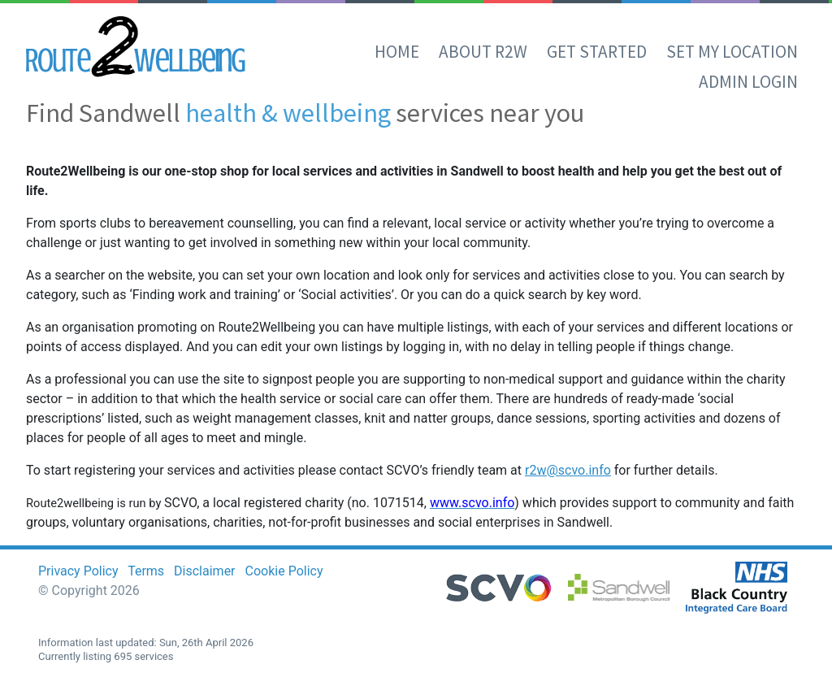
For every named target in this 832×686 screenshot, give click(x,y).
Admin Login (748, 82)
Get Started (597, 52)
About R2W (483, 52)
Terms (146, 571)
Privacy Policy (78, 571)
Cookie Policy (284, 571)
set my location (732, 52)
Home (397, 52)
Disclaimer (204, 571)
